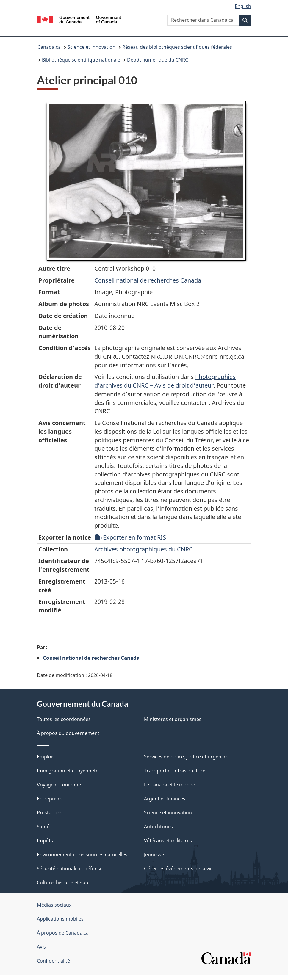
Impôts (45, 840)
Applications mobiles (60, 919)
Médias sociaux (54, 905)
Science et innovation (91, 47)
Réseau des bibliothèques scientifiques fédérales (177, 47)
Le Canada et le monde (169, 784)
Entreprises (50, 798)
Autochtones (158, 826)
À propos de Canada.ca (63, 932)
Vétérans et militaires (168, 840)
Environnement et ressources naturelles (82, 854)
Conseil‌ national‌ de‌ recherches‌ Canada (147, 280)
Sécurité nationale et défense (70, 868)
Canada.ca (49, 47)
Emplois (46, 756)
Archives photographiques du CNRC (143, 549)
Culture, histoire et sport (64, 882)
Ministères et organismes (172, 719)
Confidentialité (53, 960)
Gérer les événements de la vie (178, 868)
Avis (41, 946)
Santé (43, 826)
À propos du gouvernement (68, 733)
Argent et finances (164, 798)
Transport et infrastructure (174, 770)
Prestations (50, 812)
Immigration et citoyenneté (67, 770)
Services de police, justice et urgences (186, 756)
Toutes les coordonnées (64, 719)
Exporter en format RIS (130, 537)
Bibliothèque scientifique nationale (81, 60)
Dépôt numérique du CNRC (157, 60)
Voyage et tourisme (59, 784)
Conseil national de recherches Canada (91, 657)
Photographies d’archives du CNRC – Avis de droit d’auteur (165, 381)
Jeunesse (154, 854)
